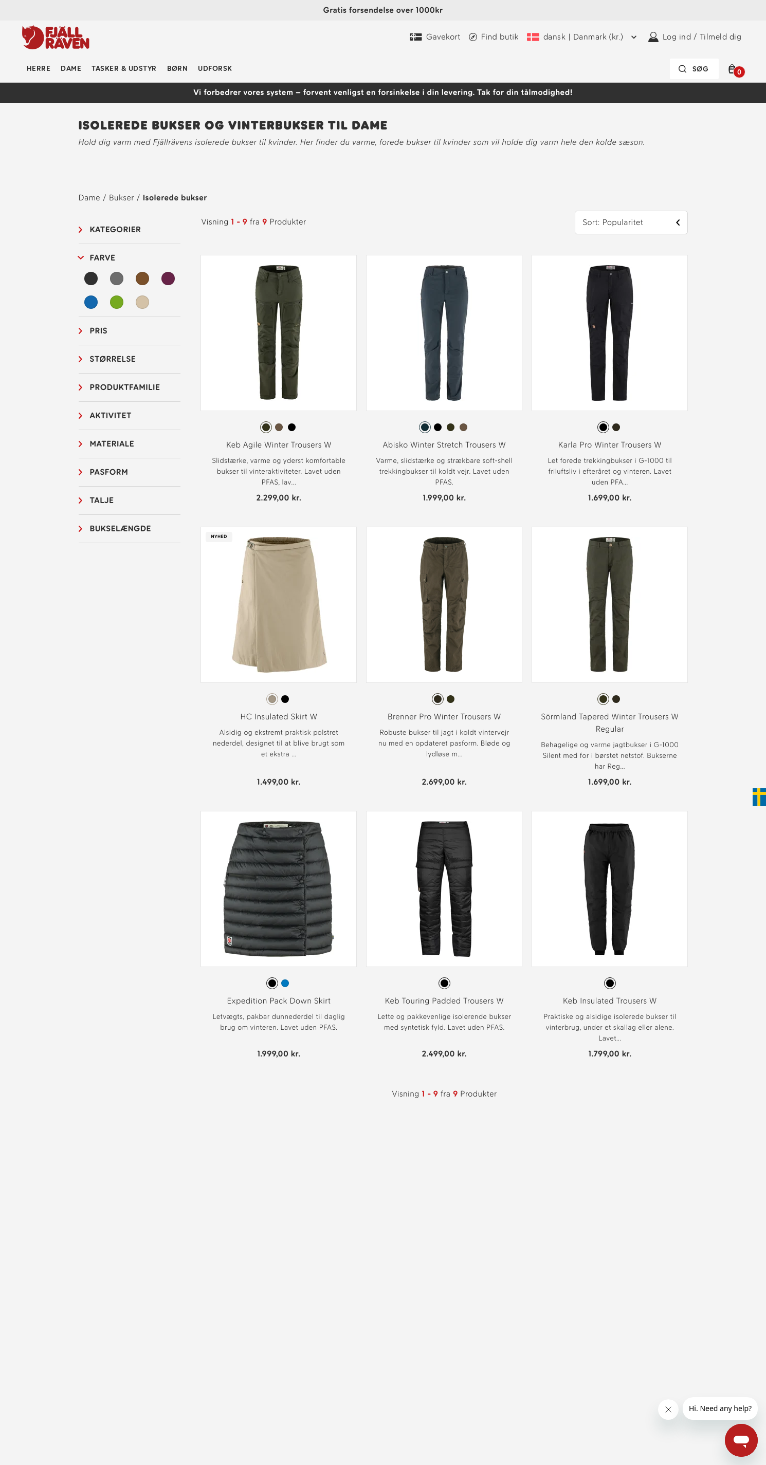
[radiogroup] (278, 427)
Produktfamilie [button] (125, 387)
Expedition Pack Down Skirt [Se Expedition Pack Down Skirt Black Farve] (279, 1001)
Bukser (121, 197)
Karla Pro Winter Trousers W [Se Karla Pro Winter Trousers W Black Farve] (610, 445)
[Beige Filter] (142, 302)
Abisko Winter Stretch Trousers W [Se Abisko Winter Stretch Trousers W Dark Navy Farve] (444, 445)
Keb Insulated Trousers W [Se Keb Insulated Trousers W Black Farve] (610, 1001)
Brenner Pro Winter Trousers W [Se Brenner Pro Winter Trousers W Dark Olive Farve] (444, 716)
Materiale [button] (112, 444)
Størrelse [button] (113, 359)
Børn (177, 68)
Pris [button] (99, 331)
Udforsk (215, 68)
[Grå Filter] (117, 278)
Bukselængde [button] (120, 528)
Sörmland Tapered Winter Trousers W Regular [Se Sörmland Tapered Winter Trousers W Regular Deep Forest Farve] (610, 723)
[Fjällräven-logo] (56, 37)
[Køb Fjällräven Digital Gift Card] (435, 37)
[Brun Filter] (142, 278)
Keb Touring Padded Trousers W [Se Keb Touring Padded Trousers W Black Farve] (444, 1001)
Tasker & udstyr (124, 68)
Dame (71, 68)
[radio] (266, 427)
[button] (734, 69)
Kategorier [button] (115, 229)
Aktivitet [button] (111, 415)
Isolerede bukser (175, 197)
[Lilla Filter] (168, 278)
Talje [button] (102, 500)
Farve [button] (103, 258)
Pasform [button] (109, 472)
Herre (38, 68)
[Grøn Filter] (117, 302)
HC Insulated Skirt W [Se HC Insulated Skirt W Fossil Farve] (278, 716)
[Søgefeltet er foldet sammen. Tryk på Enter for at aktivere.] (694, 69)
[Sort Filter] (91, 278)
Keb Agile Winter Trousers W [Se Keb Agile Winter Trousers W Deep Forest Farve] (279, 445)
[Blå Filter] (91, 302)
